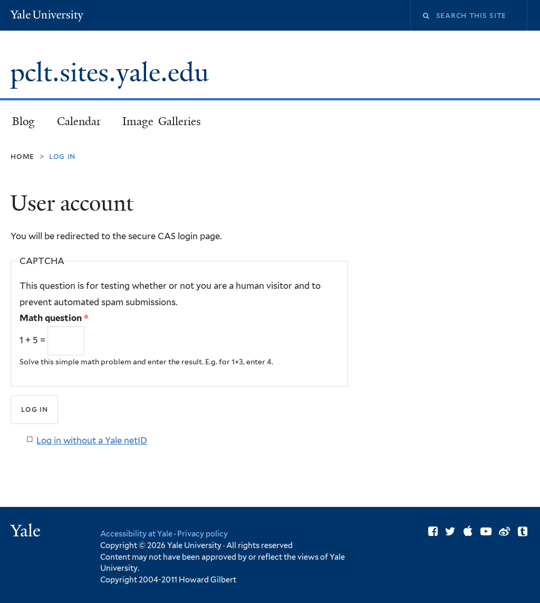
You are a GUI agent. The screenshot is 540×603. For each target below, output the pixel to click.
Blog (23, 121)
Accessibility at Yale (136, 533)
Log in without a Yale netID (91, 440)
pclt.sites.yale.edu (112, 72)
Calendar (79, 121)
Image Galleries (161, 121)
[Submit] (34, 409)
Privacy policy (202, 533)
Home (22, 156)
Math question (54, 318)
